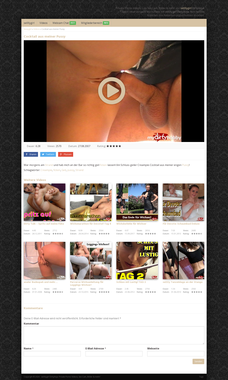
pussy (70, 170)
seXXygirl (186, 8)
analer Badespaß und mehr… (41, 282)
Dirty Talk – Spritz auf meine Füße (44, 224)
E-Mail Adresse (95, 348)
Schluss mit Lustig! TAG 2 (131, 282)
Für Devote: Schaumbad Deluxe (181, 224)
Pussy (185, 165)
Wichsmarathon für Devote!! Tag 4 (90, 224)
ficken (103, 165)
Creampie (46, 170)
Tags (201, 376)
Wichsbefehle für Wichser (131, 224)
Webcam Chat (64, 23)
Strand (49, 165)
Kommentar (31, 323)
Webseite (153, 348)
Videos (44, 23)
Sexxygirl (28, 29)
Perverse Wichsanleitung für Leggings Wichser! (87, 283)
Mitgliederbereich (95, 23)
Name (28, 348)
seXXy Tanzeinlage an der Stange (183, 282)
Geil (64, 170)
